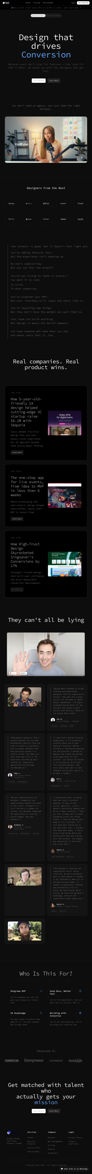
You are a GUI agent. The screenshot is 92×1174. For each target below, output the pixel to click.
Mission (51, 1138)
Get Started (83, 3)
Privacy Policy (75, 1138)
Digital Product (38, 15)
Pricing (37, 3)
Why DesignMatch (55, 1141)
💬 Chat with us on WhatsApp (74, 1169)
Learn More (53, 80)
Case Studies (48, 3)
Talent (28, 3)
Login (73, 3)
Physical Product (53, 15)
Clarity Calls (33, 1148)
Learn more (17, 452)
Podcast (51, 1149)
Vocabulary (53, 1153)
